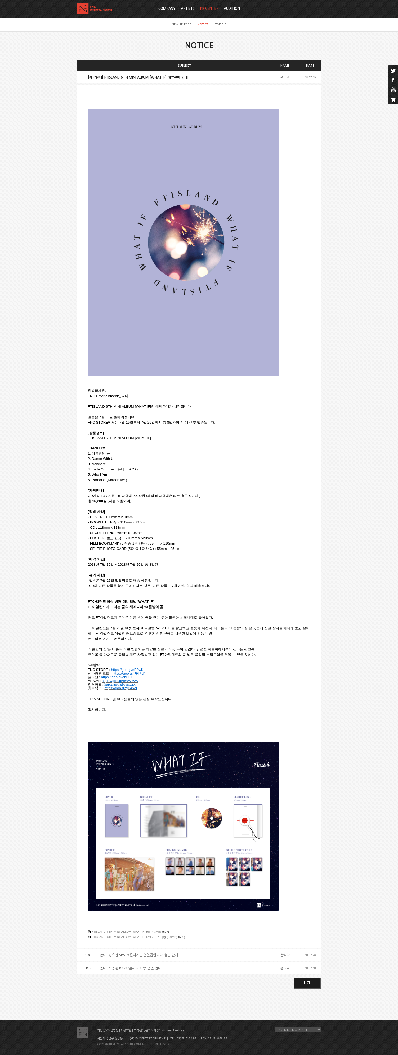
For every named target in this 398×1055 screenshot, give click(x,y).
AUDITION (232, 8)
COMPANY (167, 8)
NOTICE (203, 24)
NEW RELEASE (181, 24)
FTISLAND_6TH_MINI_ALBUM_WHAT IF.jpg (121, 931)
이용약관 (126, 1030)
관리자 (285, 77)
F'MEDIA (220, 24)
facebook (393, 80)
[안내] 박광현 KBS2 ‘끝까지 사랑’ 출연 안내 (130, 968)
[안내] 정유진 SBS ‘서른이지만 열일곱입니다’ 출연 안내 (138, 955)
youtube (393, 90)
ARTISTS (188, 8)
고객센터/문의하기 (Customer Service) (159, 1030)
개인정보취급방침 (107, 1030)
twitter (393, 70)
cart (393, 99)
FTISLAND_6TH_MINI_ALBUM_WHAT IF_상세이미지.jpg (129, 937)
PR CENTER (209, 8)
